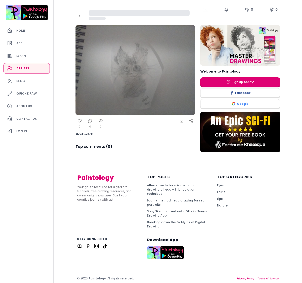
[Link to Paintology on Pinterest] (88, 246)
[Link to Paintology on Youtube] (79, 246)
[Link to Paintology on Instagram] (96, 246)
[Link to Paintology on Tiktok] (104, 246)
